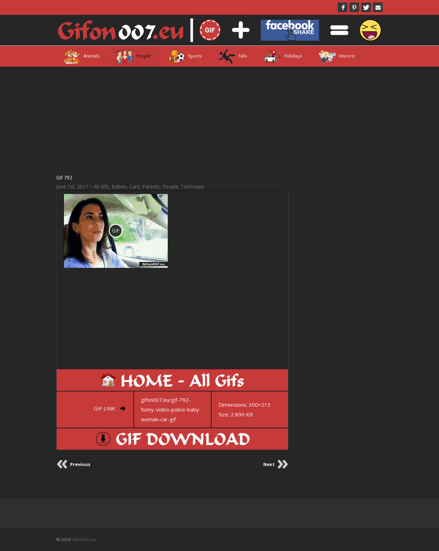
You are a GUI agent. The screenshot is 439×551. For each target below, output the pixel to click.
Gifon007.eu (84, 540)
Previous (80, 464)
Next (269, 464)
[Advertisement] (172, 120)
